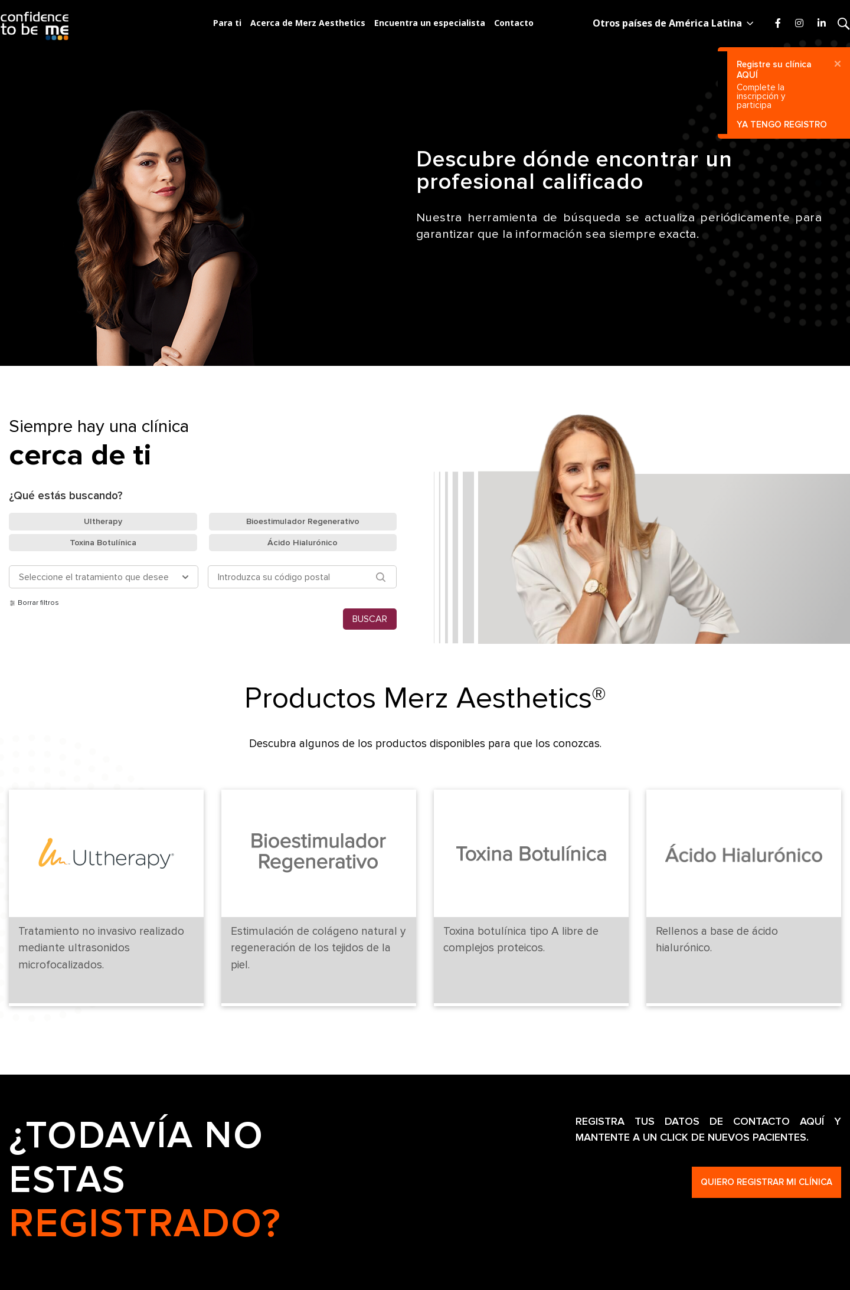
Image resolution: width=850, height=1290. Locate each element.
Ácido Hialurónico (302, 543)
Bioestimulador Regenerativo (302, 521)
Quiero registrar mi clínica (766, 1182)
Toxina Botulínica (103, 543)
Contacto (514, 23)
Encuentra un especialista (429, 23)
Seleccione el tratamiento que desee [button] (94, 577)
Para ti (227, 23)
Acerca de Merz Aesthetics (307, 23)
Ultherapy (103, 521)
